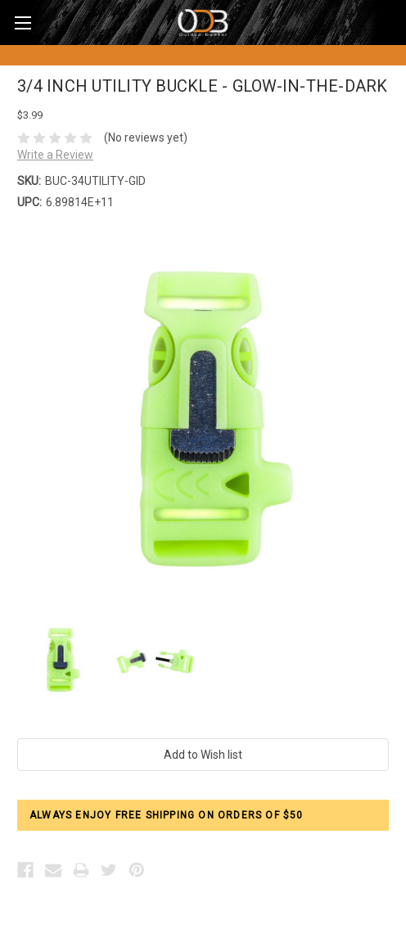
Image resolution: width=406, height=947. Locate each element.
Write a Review (55, 154)
